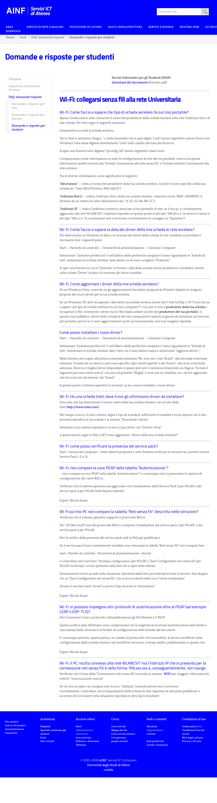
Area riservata (14, 30)
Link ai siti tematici (15, 761)
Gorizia (151, 770)
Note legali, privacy (192, 763)
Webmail (81, 770)
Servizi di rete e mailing (48, 27)
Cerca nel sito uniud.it (123, 759)
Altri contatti (47, 767)
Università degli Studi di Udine (108, 790)
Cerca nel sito (118, 752)
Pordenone (162, 770)
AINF (102, 786)
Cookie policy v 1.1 (192, 752)
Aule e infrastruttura (135, 27)
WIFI (167, 699)
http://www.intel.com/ (83, 432)
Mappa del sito (119, 756)
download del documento (130, 95)
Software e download (87, 767)
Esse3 (43, 763)
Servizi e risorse (174, 27)
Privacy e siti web (191, 767)
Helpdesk (45, 752)
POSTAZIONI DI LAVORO (92, 27)
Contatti (151, 759)
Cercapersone (118, 763)
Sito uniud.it (11, 757)
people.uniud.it (119, 767)
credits (108, 795)
